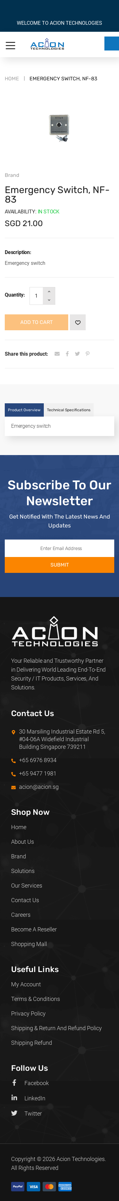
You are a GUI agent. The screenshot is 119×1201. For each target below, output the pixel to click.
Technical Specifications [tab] (68, 410)
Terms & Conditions (35, 999)
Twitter (26, 1113)
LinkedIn (28, 1098)
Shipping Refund (31, 1042)
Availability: (20, 212)
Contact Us (25, 900)
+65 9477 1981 (37, 773)
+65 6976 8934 (37, 760)
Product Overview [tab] (24, 410)
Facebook (30, 1082)
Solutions (23, 871)
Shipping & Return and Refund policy (56, 1028)
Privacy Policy (28, 1013)
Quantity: (15, 295)
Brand (18, 856)
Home (12, 79)
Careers (20, 914)
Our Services (26, 885)
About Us (22, 841)
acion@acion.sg (39, 786)
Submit (59, 565)
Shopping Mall (29, 944)
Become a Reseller (34, 929)
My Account (26, 984)
